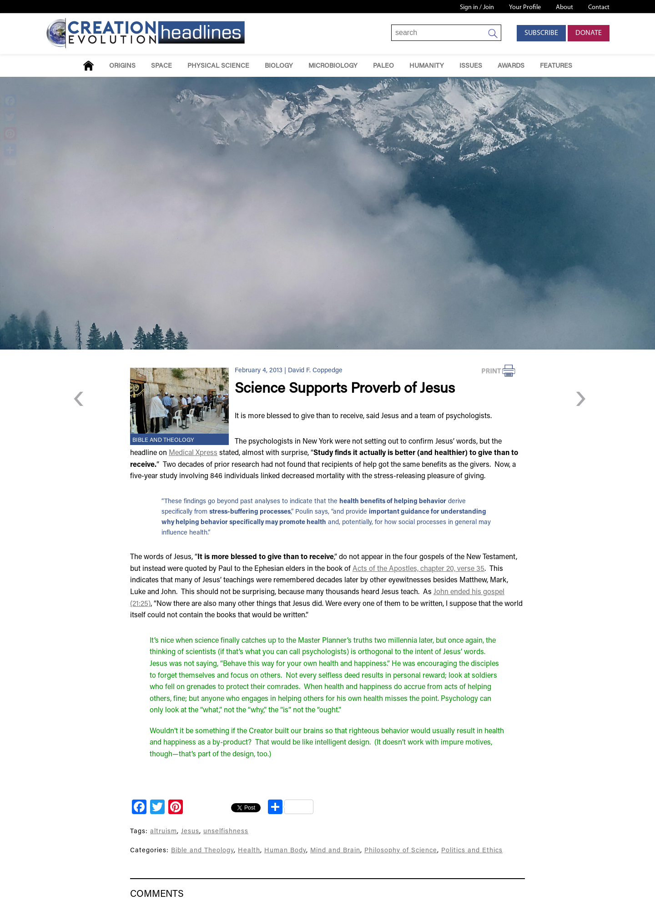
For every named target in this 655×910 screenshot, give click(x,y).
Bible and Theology (163, 440)
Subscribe (541, 33)
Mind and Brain (335, 850)
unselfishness (225, 831)
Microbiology (333, 66)
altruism (163, 831)
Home (88, 65)
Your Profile (525, 7)
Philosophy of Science (400, 850)
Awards (511, 66)
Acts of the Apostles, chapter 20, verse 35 (418, 569)
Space (161, 66)
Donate (588, 33)
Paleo (383, 66)
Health (249, 850)
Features (556, 66)
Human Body (285, 850)
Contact (599, 7)
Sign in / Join (477, 7)
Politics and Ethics (472, 850)
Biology (279, 66)
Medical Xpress (193, 453)
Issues (470, 66)
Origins (122, 66)
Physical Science (218, 66)
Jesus (190, 831)
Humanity (426, 66)
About (564, 7)
